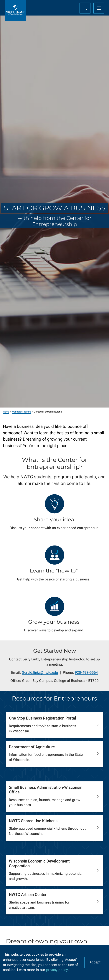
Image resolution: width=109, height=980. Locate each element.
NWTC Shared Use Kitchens (33, 820)
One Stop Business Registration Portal (42, 718)
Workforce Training (21, 411)
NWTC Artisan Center (28, 894)
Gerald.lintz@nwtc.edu (40, 672)
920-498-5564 (86, 672)
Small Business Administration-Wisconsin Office (45, 789)
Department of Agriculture (32, 746)
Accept (95, 962)
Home (6, 411)
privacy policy (57, 970)
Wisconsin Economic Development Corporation (39, 863)
